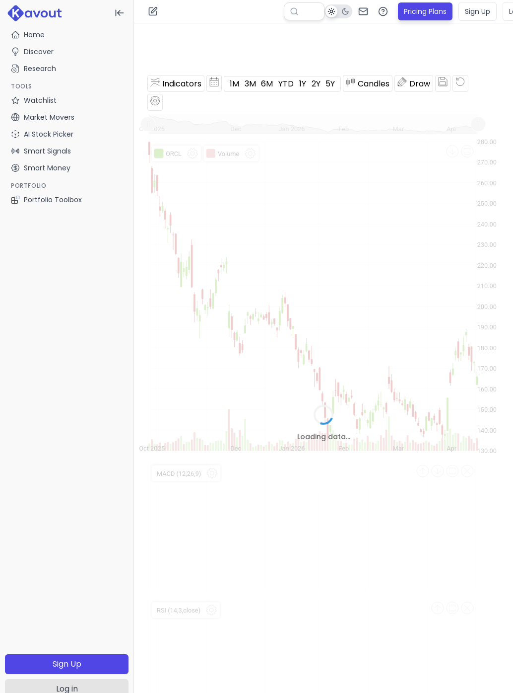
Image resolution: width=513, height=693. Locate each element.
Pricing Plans (425, 11)
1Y (302, 83)
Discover (32, 52)
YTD (286, 83)
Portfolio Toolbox (46, 200)
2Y (316, 83)
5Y (330, 83)
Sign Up (67, 664)
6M (267, 83)
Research (33, 69)
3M (250, 83)
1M (234, 83)
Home (28, 35)
